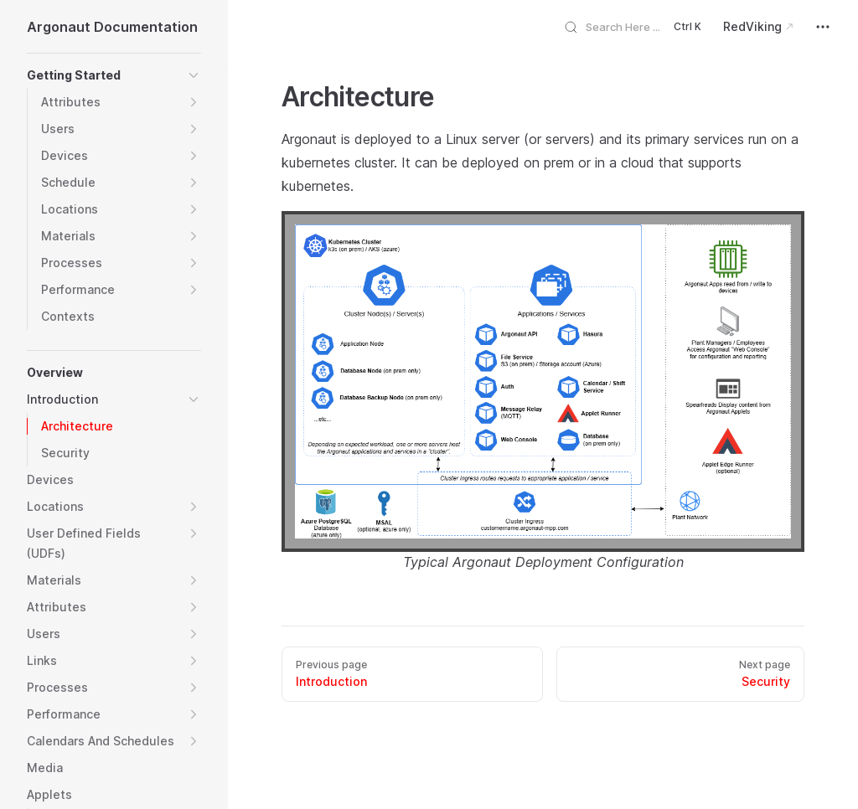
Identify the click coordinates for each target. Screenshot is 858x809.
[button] (193, 75)
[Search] (639, 26)
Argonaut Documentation (112, 26)
